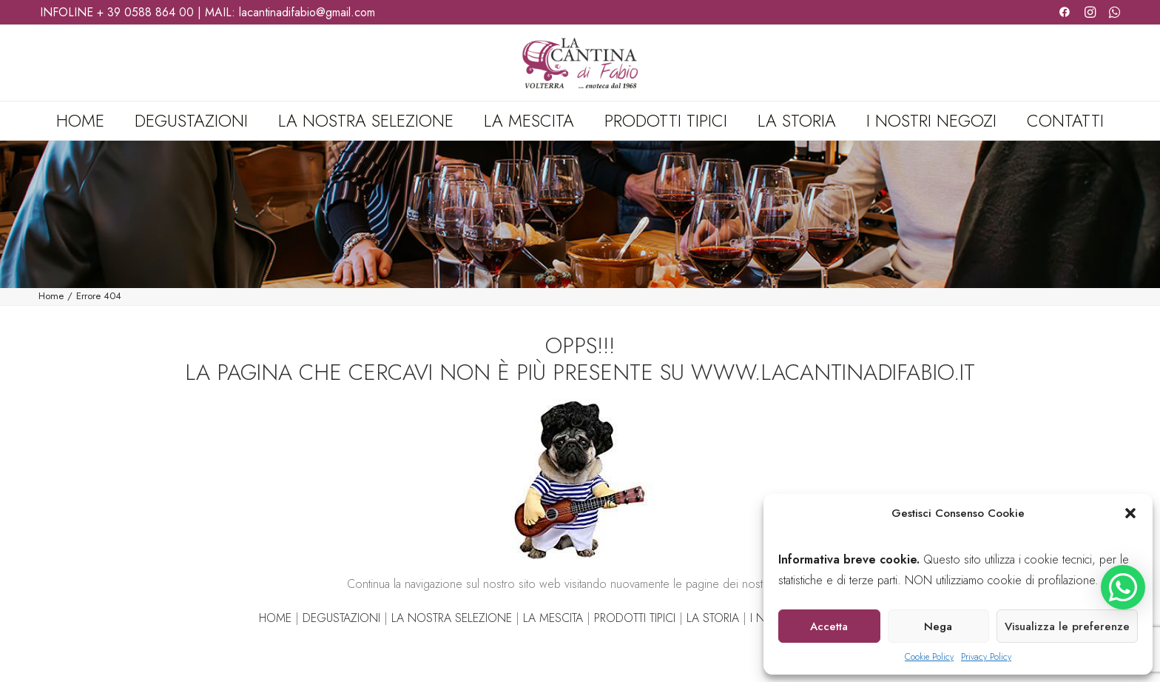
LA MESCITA (553, 617)
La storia (797, 120)
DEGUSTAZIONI (341, 617)
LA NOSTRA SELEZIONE (451, 617)
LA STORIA (713, 617)
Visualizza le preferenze (1067, 626)
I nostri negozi (931, 120)
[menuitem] (87, 121)
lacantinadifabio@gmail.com (307, 12)
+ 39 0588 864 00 (145, 12)
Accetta (829, 626)
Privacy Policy (986, 656)
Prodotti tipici (665, 120)
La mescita (529, 120)
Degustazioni (191, 120)
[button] (1130, 513)
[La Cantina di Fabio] (580, 63)
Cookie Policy (929, 656)
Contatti (1065, 120)
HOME (275, 617)
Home (80, 120)
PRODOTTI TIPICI (634, 617)
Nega (938, 626)
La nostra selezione (365, 120)
